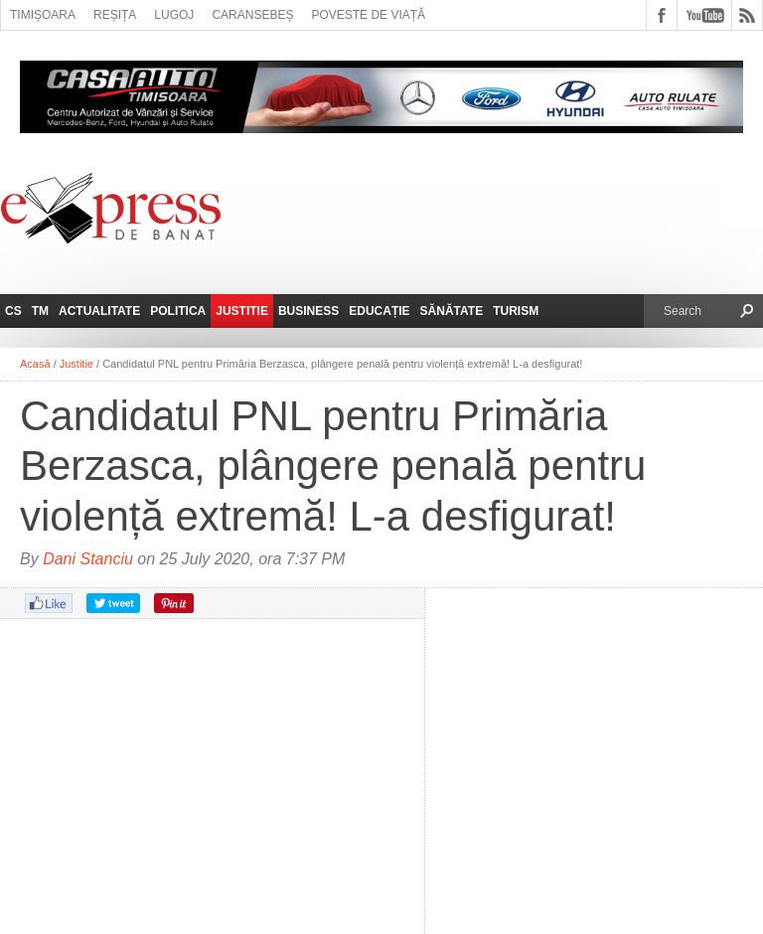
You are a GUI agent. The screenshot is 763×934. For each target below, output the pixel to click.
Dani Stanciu (88, 558)
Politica (178, 311)
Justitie (242, 311)
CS (13, 311)
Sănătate (452, 311)
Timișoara (43, 15)
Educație (379, 311)
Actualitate (99, 311)
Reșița (114, 15)
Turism (515, 311)
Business (308, 311)
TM (40, 311)
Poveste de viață (368, 15)
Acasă (35, 364)
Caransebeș (252, 15)
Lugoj (174, 15)
